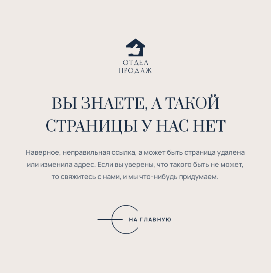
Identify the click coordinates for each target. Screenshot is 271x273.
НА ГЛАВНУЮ (150, 219)
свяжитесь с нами (90, 176)
